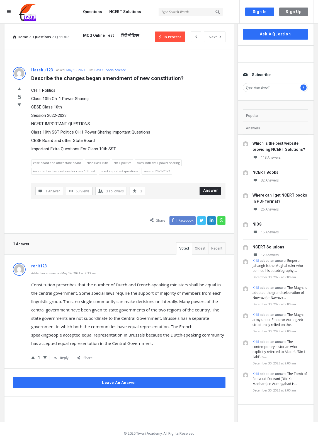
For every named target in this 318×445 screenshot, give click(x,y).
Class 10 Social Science (110, 70)
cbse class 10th (97, 163)
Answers (253, 128)
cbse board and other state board (57, 163)
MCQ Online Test (98, 35)
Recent (216, 248)
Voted (184, 248)
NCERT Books (265, 172)
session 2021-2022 (157, 171)
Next (214, 36)
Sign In (260, 11)
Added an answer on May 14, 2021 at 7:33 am (63, 273)
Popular (252, 115)
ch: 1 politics (122, 163)
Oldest (200, 248)
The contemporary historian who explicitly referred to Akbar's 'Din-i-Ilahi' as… (279, 349)
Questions (92, 11)
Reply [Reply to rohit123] (61, 357)
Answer (210, 190)
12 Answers (266, 255)
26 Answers (266, 209)
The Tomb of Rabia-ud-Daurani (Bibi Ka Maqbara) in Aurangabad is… (280, 378)
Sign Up (294, 11)
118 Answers (267, 157)
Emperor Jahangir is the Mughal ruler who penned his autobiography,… (278, 265)
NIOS (257, 224)
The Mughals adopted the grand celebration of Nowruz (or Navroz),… (280, 292)
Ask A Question (275, 34)
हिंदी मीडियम (130, 35)
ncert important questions (119, 171)
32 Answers (266, 180)
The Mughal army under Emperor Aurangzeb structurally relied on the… (279, 319)
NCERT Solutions (125, 11)
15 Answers (266, 232)
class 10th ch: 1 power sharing (158, 163)
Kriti (256, 260)
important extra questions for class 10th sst (64, 171)
